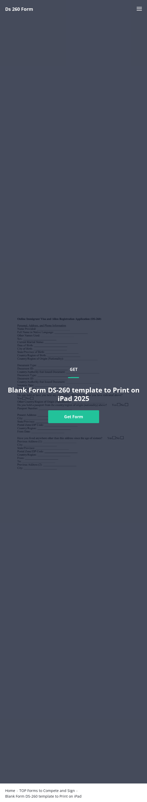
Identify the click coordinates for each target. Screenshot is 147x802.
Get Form (73, 417)
